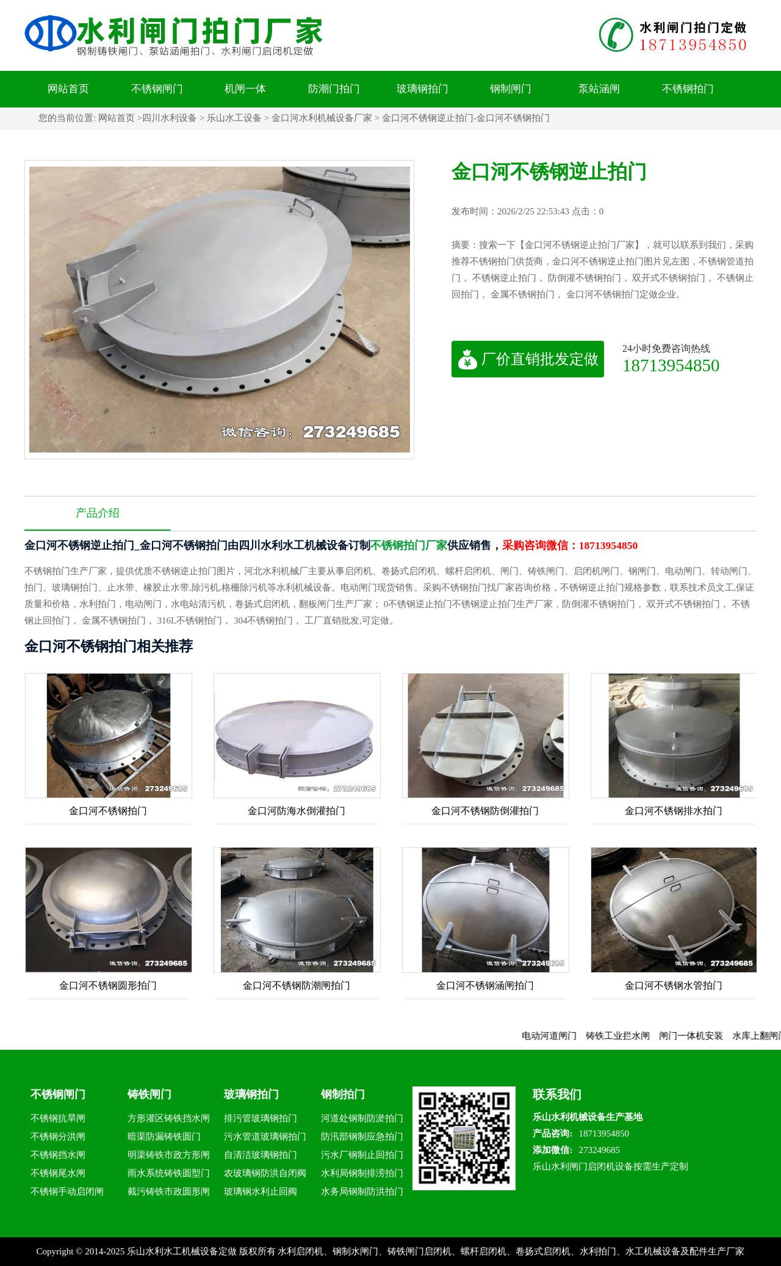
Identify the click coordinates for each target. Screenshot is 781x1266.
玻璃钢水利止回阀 (260, 1191)
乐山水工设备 (234, 118)
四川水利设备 (169, 118)
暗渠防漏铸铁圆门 (164, 1136)
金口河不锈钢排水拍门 (673, 811)
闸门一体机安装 (701, 1036)
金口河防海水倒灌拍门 (296, 811)
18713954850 (671, 364)
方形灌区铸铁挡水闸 (169, 1118)
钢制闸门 (510, 89)
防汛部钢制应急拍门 (362, 1136)
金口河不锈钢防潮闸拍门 (296, 985)
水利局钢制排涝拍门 (362, 1173)
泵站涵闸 (599, 89)
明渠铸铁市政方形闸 (169, 1155)
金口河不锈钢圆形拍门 (108, 985)
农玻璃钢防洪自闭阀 (265, 1173)
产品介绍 (98, 513)
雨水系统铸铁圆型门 (169, 1173)
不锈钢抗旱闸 (58, 1118)
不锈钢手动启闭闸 (67, 1191)
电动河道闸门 (558, 1036)
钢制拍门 (343, 1094)
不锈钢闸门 (157, 89)
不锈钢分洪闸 (58, 1136)
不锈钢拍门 (688, 89)
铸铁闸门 (149, 1094)
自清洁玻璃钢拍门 (260, 1155)
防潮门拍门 (334, 89)
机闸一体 (245, 89)
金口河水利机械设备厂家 (322, 118)
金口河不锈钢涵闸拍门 (485, 985)
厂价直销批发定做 (528, 359)
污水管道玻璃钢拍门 (265, 1136)
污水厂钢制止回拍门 (362, 1155)
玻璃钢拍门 (422, 89)
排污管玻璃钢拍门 (260, 1118)
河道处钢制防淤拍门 (362, 1118)
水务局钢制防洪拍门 (362, 1191)
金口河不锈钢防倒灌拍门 (485, 811)
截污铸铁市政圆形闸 (169, 1191)
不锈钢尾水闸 (58, 1173)
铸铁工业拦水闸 (628, 1036)
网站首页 (68, 89)
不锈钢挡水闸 (58, 1155)
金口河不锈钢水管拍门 (673, 985)
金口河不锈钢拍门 (108, 811)
